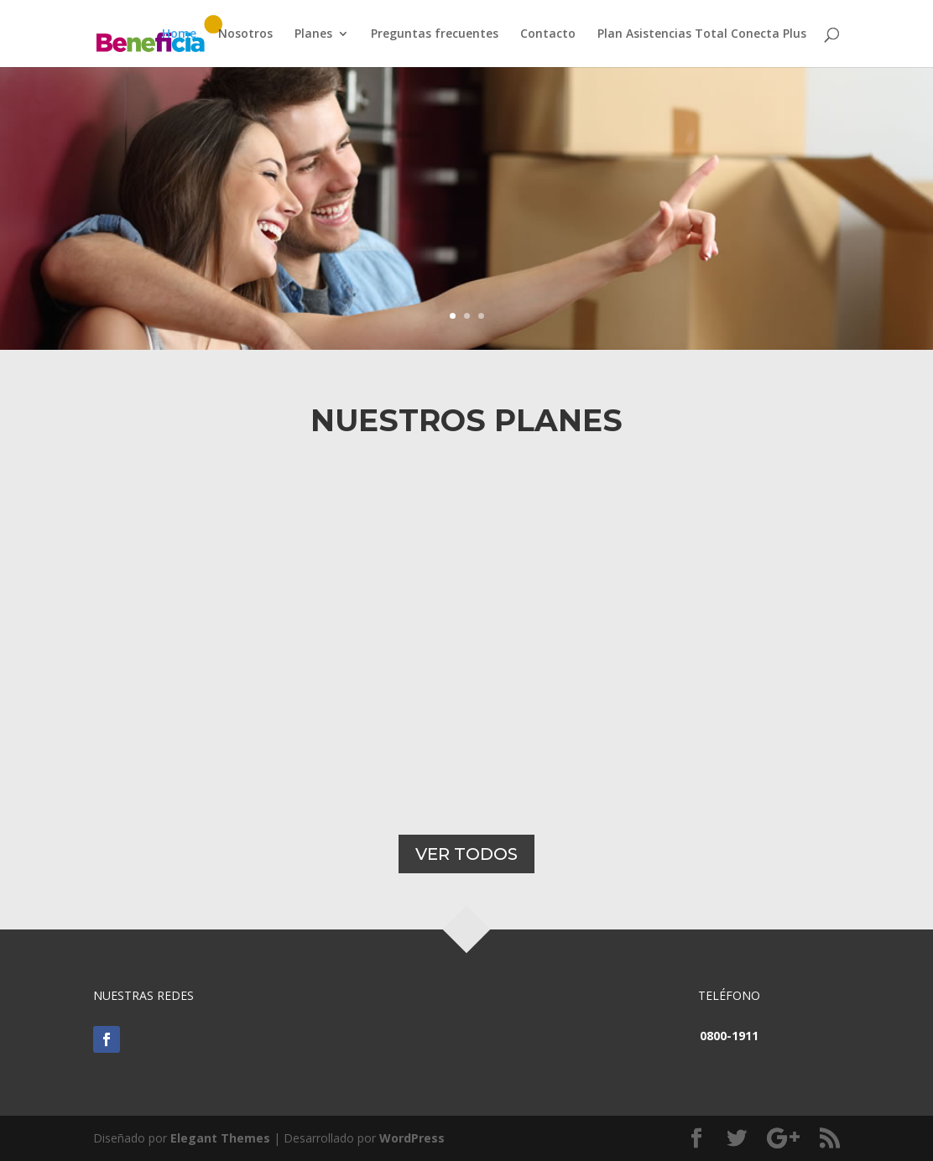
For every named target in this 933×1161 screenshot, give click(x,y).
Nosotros (245, 34)
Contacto (548, 34)
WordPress (412, 1138)
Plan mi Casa (319, 188)
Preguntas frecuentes (434, 34)
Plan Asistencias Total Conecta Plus (701, 34)
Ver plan (242, 278)
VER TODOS (466, 854)
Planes (313, 34)
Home (179, 34)
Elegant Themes (220, 1138)
